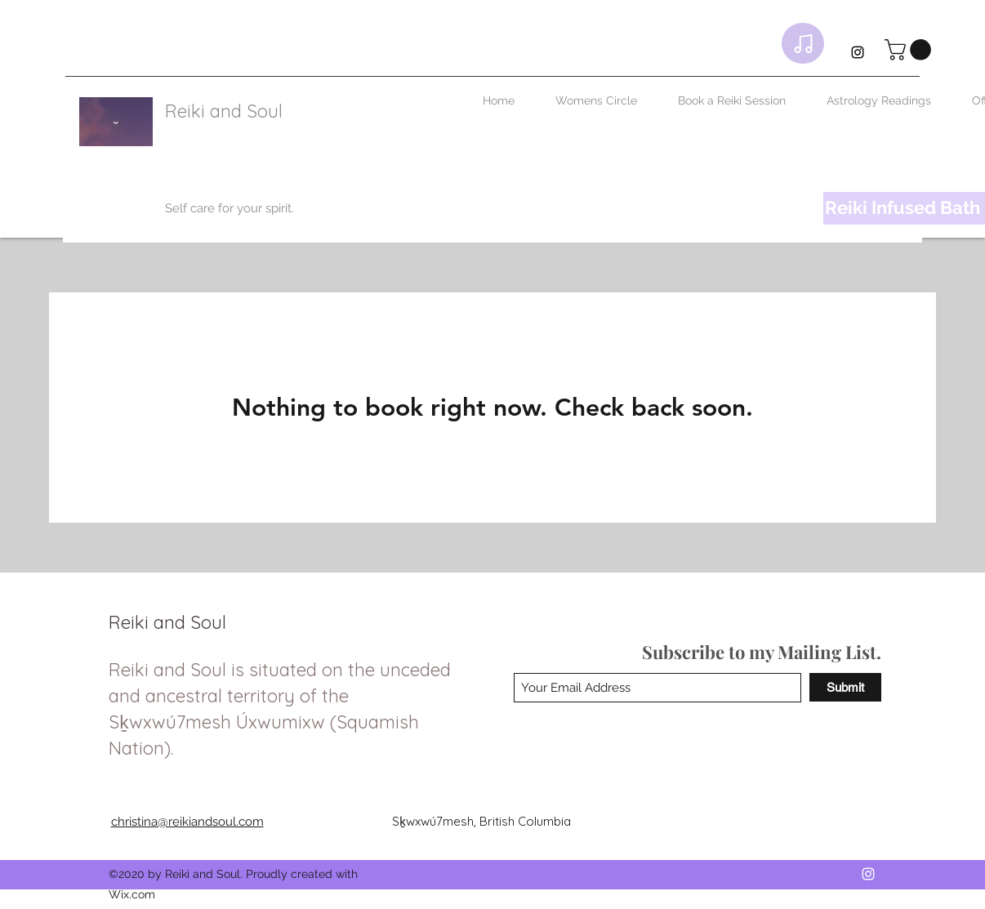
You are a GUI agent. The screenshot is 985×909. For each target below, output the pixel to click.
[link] (910, 49)
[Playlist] (803, 43)
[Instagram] (857, 52)
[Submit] (845, 687)
